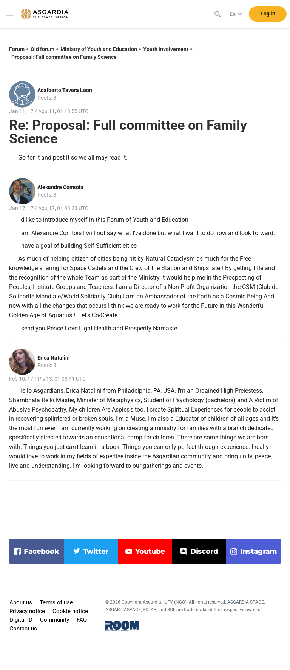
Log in (268, 15)
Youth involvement (165, 49)
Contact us (23, 628)
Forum (17, 49)
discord (204, 551)
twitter (95, 551)
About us (20, 602)
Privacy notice (27, 611)
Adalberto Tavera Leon (64, 90)
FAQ (82, 619)
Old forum (42, 49)
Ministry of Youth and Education (98, 49)
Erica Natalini (53, 358)
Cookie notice (70, 611)
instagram (258, 551)
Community (54, 619)
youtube (150, 551)
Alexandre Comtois (60, 187)
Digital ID (20, 619)
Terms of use (56, 602)
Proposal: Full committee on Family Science (64, 57)
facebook (41, 551)
